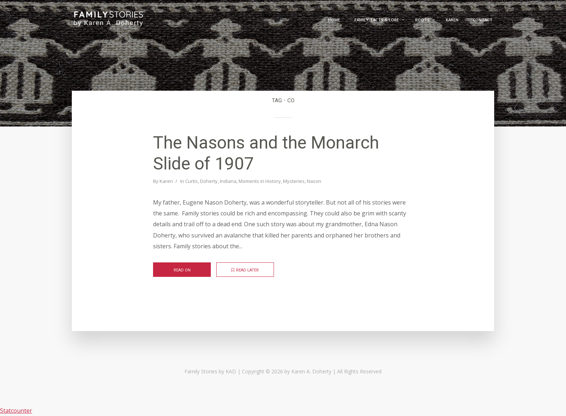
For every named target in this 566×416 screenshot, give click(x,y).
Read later (245, 270)
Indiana (228, 181)
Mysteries (294, 181)
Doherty (209, 181)
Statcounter (16, 411)
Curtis (191, 181)
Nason (314, 181)
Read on (182, 270)
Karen (166, 181)
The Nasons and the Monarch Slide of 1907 (266, 153)
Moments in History (260, 181)
